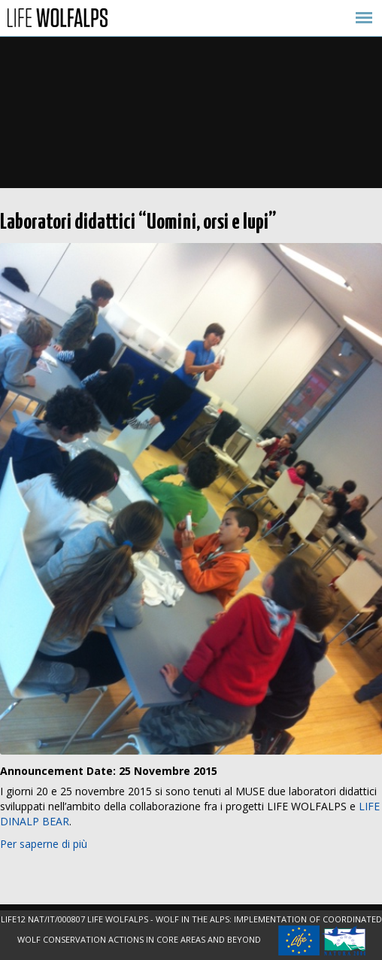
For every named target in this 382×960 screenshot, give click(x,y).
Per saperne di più (43, 844)
